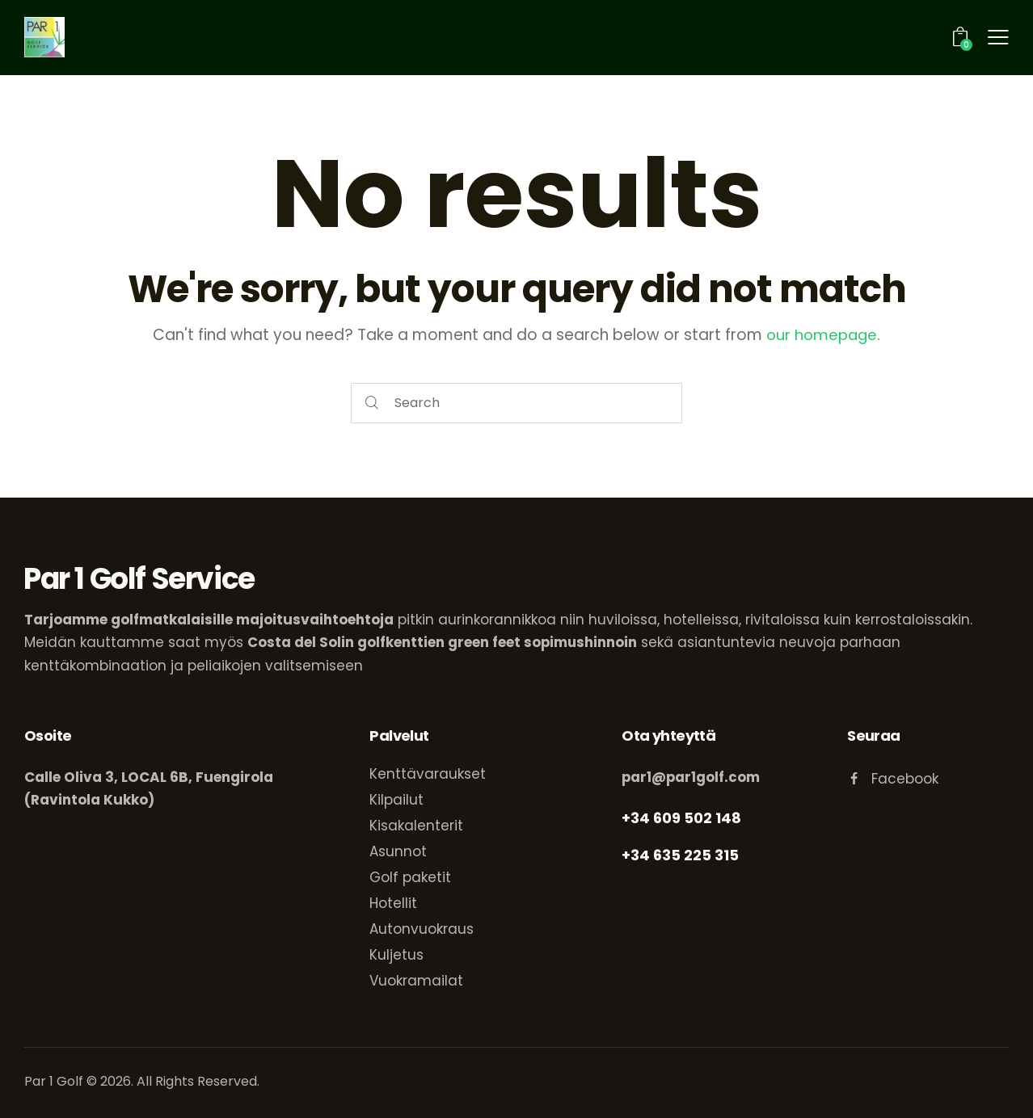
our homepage (822, 335)
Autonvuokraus (421, 928)
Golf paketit (410, 876)
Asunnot (398, 850)
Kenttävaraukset (427, 773)
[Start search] (372, 403)
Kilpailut (396, 799)
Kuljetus (396, 954)
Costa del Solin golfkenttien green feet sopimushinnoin (443, 642)
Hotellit (393, 902)
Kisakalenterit (416, 824)
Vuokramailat (416, 980)
